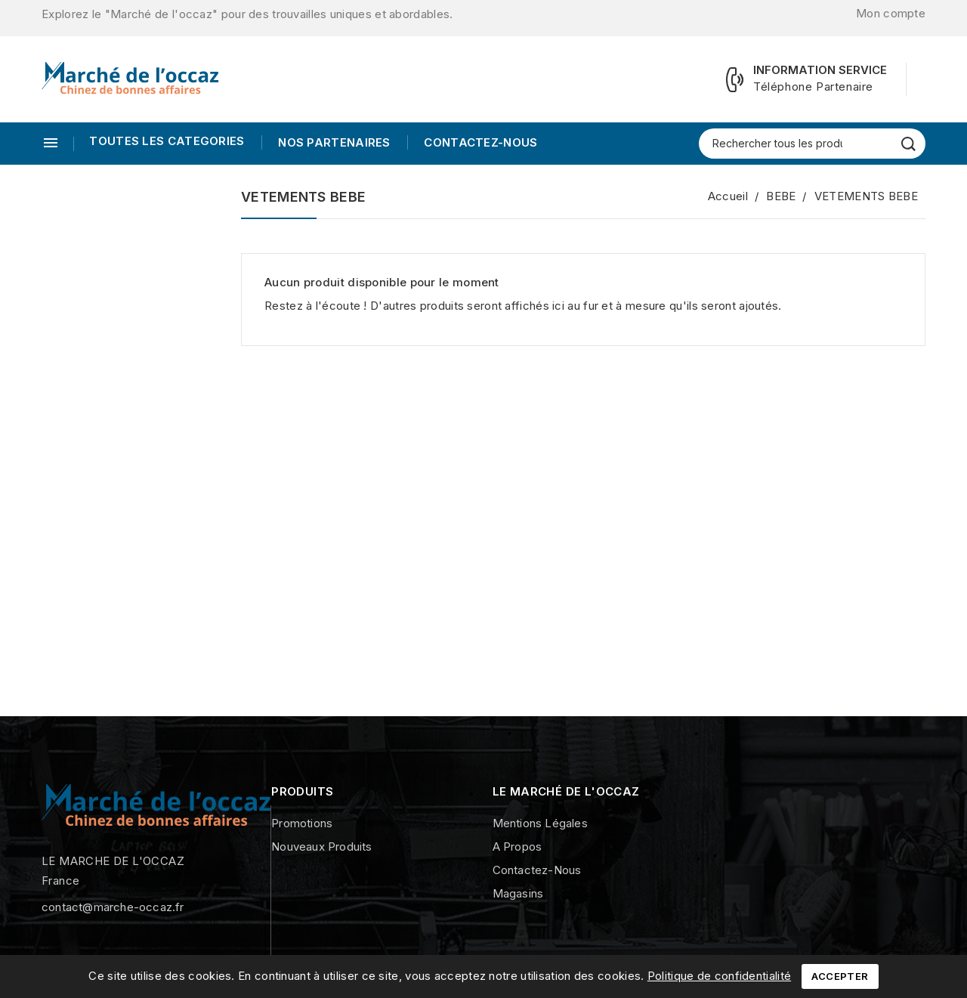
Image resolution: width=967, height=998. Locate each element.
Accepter (839, 976)
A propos (517, 846)
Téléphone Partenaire (813, 86)
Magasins (518, 893)
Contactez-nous (479, 142)
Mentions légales (540, 823)
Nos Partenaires (333, 142)
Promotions (301, 823)
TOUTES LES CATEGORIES (166, 141)
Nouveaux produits (321, 846)
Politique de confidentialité (719, 976)
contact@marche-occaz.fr (113, 907)
